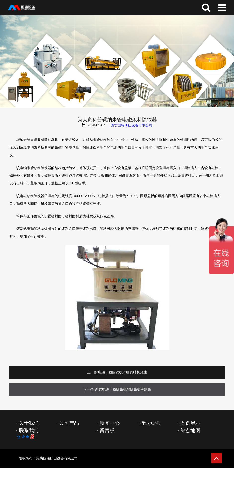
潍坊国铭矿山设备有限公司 (131, 125)
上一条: (92, 372)
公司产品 (69, 423)
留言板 (107, 430)
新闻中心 (110, 423)
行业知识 (150, 423)
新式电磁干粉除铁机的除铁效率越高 (123, 389)
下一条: (88, 389)
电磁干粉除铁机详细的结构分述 (122, 372)
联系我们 (29, 430)
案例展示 (190, 423)
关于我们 (29, 423)
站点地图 (190, 430)
